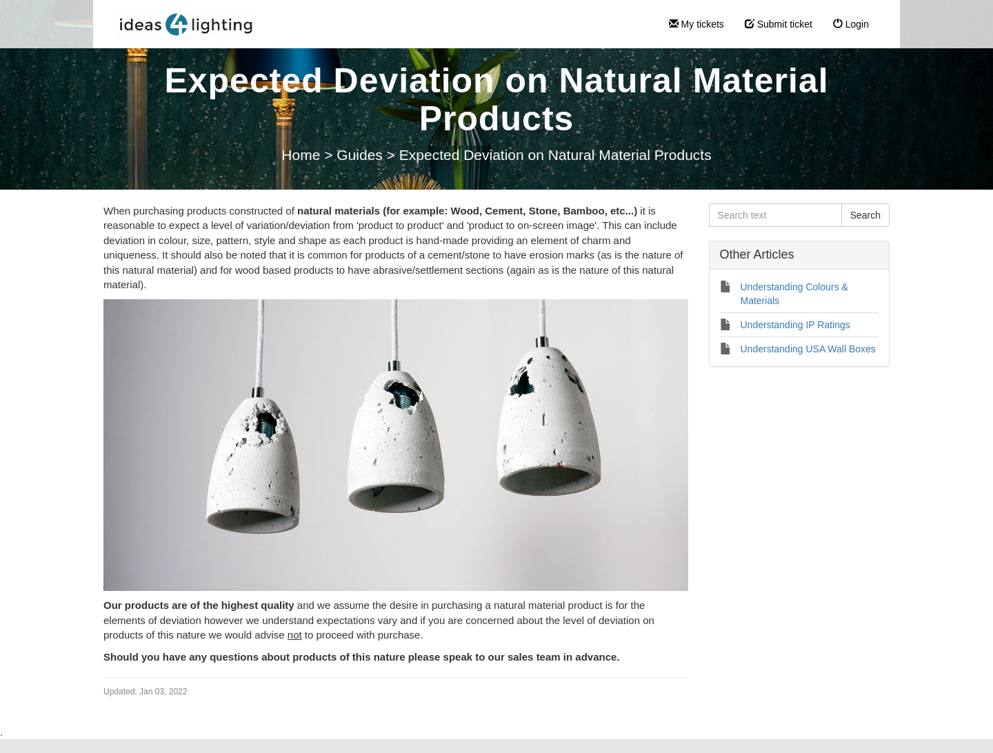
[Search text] (775, 215)
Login (851, 24)
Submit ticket (778, 24)
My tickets (696, 24)
